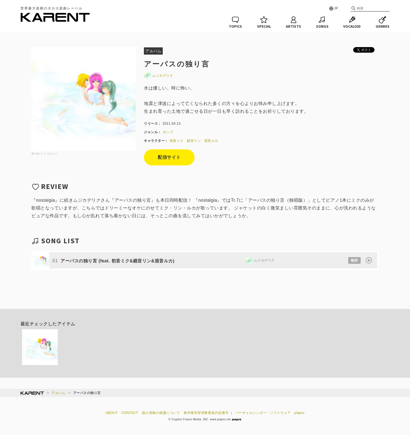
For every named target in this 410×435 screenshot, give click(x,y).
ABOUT (112, 413)
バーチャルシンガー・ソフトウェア (263, 413)
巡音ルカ (211, 141)
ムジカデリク (158, 76)
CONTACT (129, 413)
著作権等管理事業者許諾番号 (206, 413)
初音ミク (177, 141)
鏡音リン (194, 141)
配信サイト (169, 157)
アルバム (58, 393)
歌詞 (354, 260)
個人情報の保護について (161, 413)
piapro (299, 413)
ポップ (168, 132)
